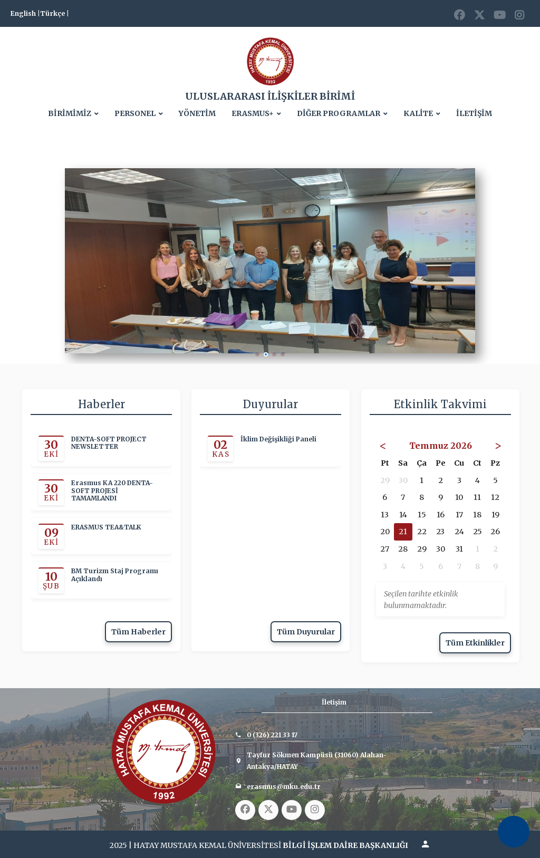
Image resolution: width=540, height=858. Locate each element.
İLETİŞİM (474, 113)
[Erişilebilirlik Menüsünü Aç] (513, 831)
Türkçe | (54, 13)
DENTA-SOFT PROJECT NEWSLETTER (109, 443)
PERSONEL (135, 113)
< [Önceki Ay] (383, 445)
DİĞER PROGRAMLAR (338, 113)
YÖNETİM (197, 113)
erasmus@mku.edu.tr (284, 786)
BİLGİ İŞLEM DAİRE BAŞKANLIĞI (345, 845)
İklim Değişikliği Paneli (278, 439)
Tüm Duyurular (306, 632)
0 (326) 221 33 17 (272, 735)
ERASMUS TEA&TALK (106, 527)
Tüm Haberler (138, 632)
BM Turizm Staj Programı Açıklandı (114, 575)
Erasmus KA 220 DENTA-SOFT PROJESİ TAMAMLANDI (112, 491)
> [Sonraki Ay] (498, 445)
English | (25, 13)
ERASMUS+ (253, 113)
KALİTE (418, 113)
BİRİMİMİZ (69, 113)
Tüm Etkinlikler (475, 643)
